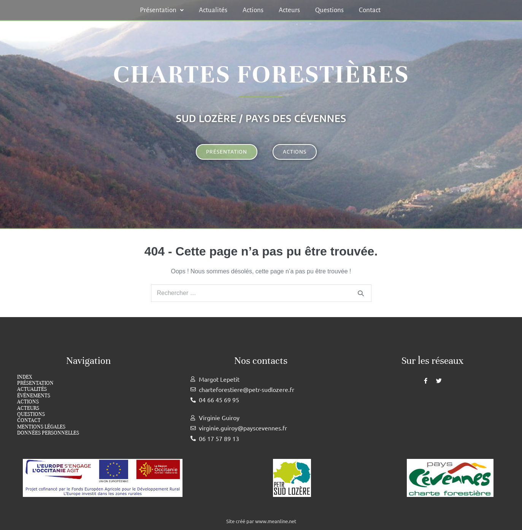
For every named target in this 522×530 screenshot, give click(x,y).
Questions (329, 10)
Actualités (213, 10)
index (24, 377)
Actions (253, 10)
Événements (33, 396)
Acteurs (289, 10)
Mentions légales (41, 427)
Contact (370, 10)
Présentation (162, 10)
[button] (161, 10)
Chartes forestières (261, 74)
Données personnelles (48, 433)
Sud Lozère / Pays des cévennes (261, 118)
